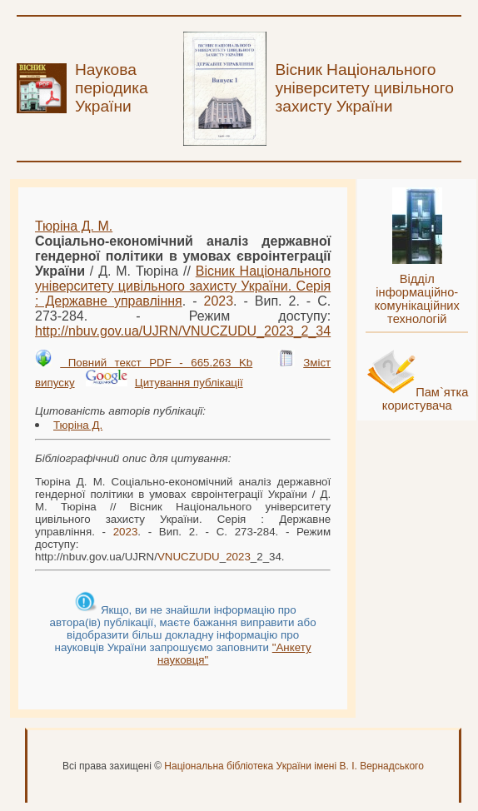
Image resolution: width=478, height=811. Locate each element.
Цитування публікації (189, 382)
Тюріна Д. (77, 425)
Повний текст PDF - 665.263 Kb (156, 362)
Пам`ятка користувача (425, 399)
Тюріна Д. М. (73, 226)
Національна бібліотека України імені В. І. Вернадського (294, 766)
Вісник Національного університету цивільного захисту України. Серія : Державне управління (183, 286)
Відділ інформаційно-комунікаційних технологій (417, 299)
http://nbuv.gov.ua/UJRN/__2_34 (183, 331)
